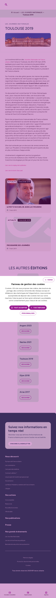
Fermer (49, 280)
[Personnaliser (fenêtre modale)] (28, 313)
